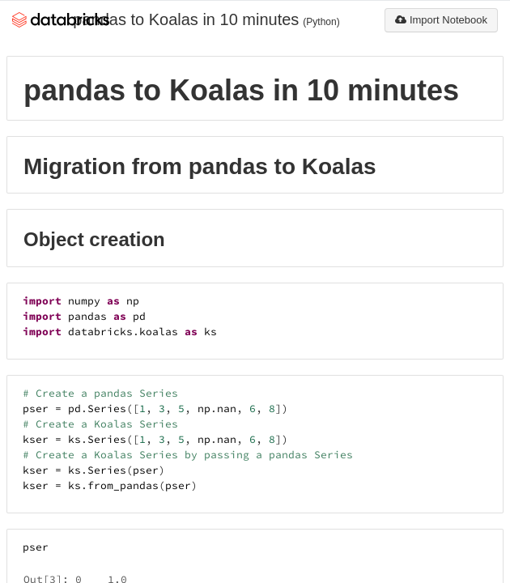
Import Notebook (441, 20)
